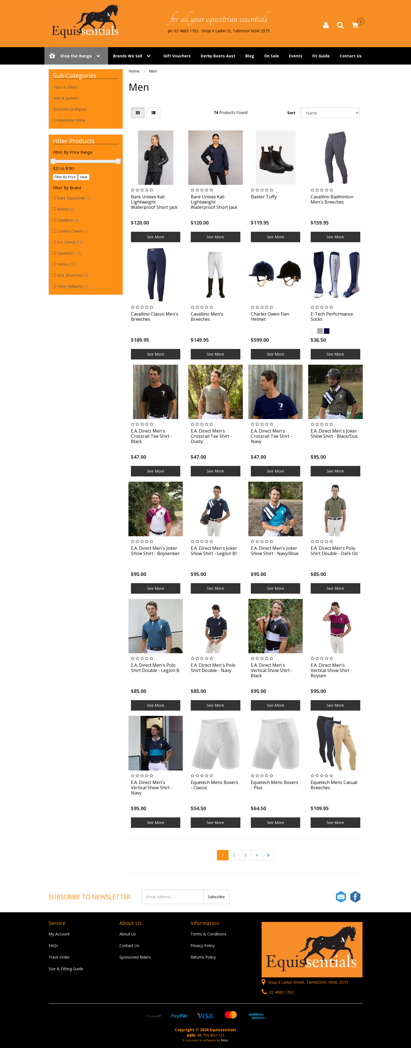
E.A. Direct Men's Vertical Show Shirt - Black (271, 670)
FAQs (53, 945)
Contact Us (351, 55)
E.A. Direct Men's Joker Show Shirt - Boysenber (155, 550)
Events (295, 55)
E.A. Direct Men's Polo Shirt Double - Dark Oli (334, 550)
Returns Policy (203, 957)
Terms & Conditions (208, 934)
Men (153, 71)
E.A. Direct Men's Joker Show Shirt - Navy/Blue (275, 550)
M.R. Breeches (72, 275)
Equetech (69, 253)
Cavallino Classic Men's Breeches (154, 316)
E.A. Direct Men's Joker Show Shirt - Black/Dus (334, 433)
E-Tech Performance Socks (332, 316)
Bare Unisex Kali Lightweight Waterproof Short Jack (154, 202)
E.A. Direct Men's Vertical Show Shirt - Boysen (331, 670)
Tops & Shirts (65, 87)
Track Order (59, 957)
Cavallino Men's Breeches (207, 316)
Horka (66, 264)
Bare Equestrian (74, 198)
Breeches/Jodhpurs (70, 109)
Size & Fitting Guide (66, 968)
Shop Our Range (76, 56)
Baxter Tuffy (264, 197)
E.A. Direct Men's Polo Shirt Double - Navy (213, 667)
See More (155, 236)
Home (133, 71)
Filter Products (74, 140)
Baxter (66, 209)
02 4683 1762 (278, 992)
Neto (224, 1040)
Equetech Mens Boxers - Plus (274, 785)
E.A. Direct (70, 242)
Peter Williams (72, 286)
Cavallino (68, 220)
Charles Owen (72, 231)
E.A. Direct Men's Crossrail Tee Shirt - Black (151, 436)
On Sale (271, 55)
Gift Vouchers (177, 55)
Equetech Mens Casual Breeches (334, 785)
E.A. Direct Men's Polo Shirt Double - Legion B (155, 667)
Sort (291, 112)
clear (84, 177)
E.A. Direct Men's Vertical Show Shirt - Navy (152, 787)
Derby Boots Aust (218, 55)
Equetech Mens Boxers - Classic (214, 785)
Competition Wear (69, 120)
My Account (59, 934)
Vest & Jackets (66, 98)
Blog (249, 55)
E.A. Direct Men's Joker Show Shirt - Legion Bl (214, 550)
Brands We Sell (127, 55)
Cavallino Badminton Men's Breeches (332, 199)
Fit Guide (321, 55)
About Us (127, 934)
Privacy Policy (202, 945)
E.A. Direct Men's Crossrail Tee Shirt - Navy (271, 436)
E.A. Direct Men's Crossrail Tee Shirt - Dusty (211, 436)
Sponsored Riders (135, 957)
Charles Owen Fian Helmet (270, 316)
